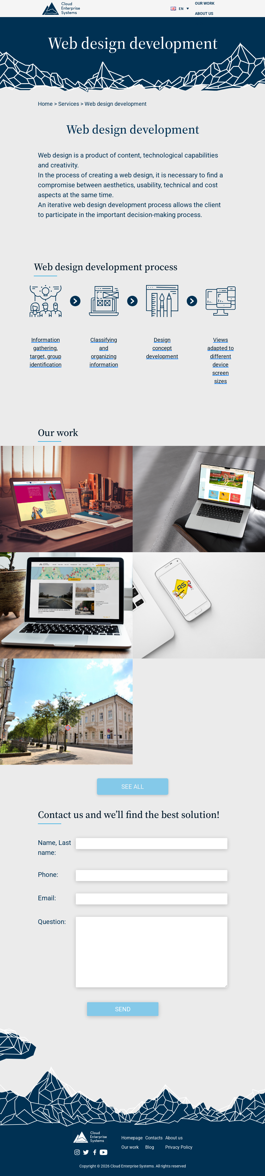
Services (68, 104)
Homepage (132, 1137)
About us (204, 13)
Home (45, 104)
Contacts (205, 34)
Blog (200, 23)
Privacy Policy (179, 1147)
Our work (130, 1147)
